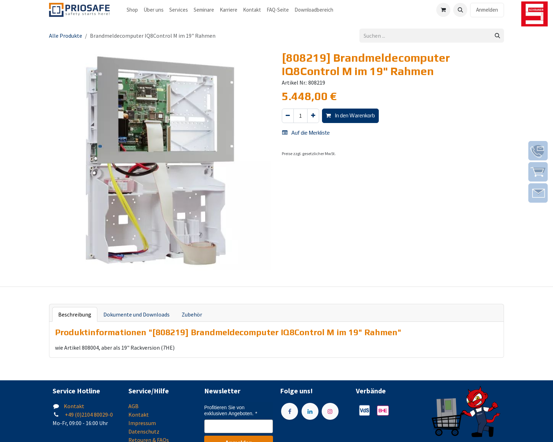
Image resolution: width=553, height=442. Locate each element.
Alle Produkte (65, 35)
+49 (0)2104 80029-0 (88, 414)
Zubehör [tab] (192, 314)
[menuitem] (132, 10)
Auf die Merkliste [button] (306, 133)
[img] (538, 150)
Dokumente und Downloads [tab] (136, 314)
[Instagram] (330, 411)
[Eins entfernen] (288, 116)
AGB (133, 406)
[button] (460, 10)
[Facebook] (289, 411)
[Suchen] (497, 36)
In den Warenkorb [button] (350, 115)
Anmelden (487, 9)
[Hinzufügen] (313, 116)
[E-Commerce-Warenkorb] (443, 10)
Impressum (142, 422)
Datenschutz (143, 431)
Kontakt (74, 406)
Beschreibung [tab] (74, 314)
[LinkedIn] (310, 411)
